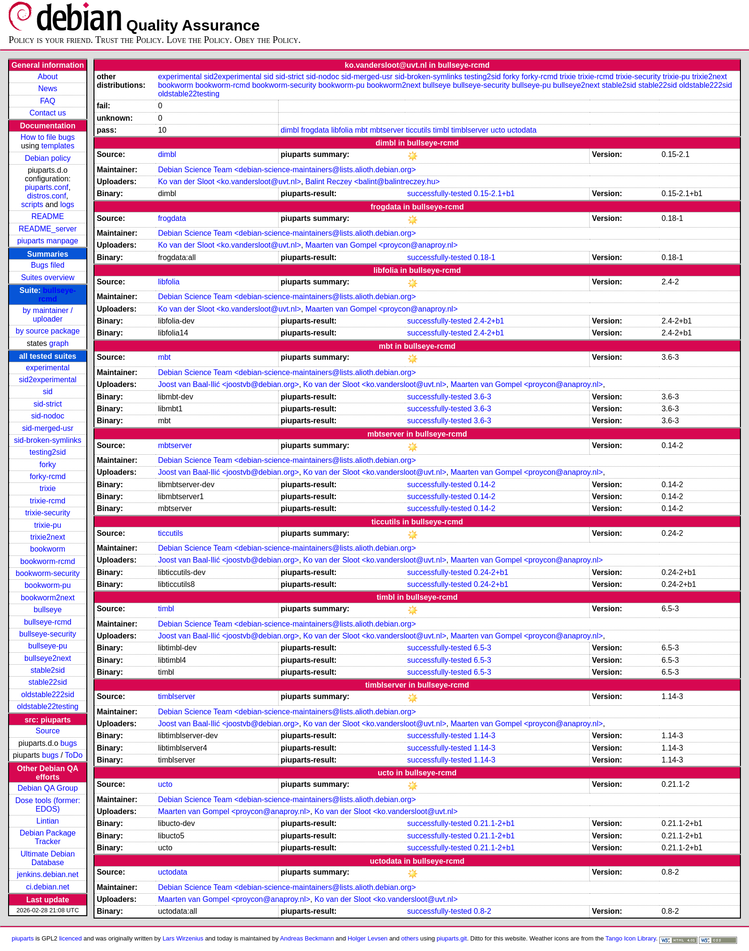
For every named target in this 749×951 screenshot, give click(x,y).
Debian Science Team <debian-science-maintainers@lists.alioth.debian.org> (287, 170)
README (47, 216)
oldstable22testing (47, 706)
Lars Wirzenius (183, 938)
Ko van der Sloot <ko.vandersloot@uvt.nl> (229, 182)
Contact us (48, 113)
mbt (361, 130)
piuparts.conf (47, 187)
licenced (70, 938)
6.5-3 (482, 648)
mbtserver (387, 130)
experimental (48, 368)
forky (48, 464)
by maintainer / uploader (47, 314)
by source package (48, 331)
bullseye (48, 610)
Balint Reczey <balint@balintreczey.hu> (372, 182)
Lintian (47, 821)
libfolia (342, 130)
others (409, 938)
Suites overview (47, 277)
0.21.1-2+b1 (494, 823)
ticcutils (418, 130)
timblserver (470, 130)
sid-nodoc (47, 416)
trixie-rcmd (48, 501)
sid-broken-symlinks (47, 440)
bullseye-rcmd (48, 622)
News (47, 88)
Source (48, 731)
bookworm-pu (47, 585)
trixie (48, 488)
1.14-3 (484, 736)
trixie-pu (47, 525)
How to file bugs (48, 137)
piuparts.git (452, 938)
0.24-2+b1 (491, 572)
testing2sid (48, 452)
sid (47, 391)
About (48, 77)
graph (59, 343)
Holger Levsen (368, 938)
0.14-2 (484, 485)
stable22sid (47, 682)
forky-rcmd (48, 476)
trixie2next (47, 537)
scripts (32, 204)
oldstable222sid (47, 694)
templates (58, 146)
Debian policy (48, 158)
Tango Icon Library (630, 938)
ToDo (74, 755)
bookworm (47, 549)
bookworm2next (47, 598)
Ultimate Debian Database (48, 858)
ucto (498, 130)
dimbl (290, 130)
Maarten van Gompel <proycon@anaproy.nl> (381, 245)
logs (67, 204)
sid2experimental (47, 380)
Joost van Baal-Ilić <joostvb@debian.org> (228, 384)
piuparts (23, 938)
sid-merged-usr (47, 428)
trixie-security (47, 513)
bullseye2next (47, 658)
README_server (48, 229)
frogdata (315, 130)
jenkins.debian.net (47, 874)
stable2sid (48, 670)
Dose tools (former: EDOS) (47, 804)
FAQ (47, 101)
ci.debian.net (48, 887)
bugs (69, 743)
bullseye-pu (47, 646)
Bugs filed (47, 265)
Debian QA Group (48, 788)
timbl (441, 130)
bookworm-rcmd (48, 561)
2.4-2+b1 (489, 321)
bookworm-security (48, 573)
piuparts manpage (47, 241)
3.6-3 (482, 397)
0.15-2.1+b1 (494, 193)
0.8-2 (482, 911)
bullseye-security (47, 634)
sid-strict (47, 404)
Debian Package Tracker (47, 837)
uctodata (521, 130)
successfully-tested (439, 193)
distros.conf (46, 196)
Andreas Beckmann (307, 938)
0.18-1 (484, 257)
